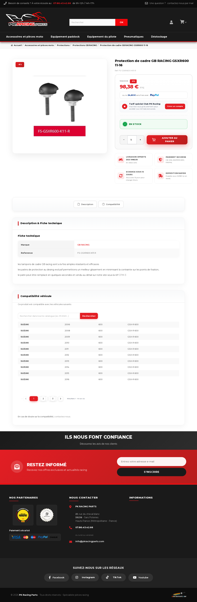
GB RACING (83, 244)
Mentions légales (143, 519)
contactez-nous (62, 416)
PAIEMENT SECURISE (176, 157)
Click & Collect (142, 533)
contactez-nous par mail (180, 3)
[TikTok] (113, 577)
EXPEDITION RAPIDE (176, 173)
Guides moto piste (144, 538)
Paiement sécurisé (144, 505)
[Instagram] (85, 577)
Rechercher (89, 316)
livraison (139, 514)
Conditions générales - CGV (149, 510)
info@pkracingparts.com (89, 541)
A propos (140, 528)
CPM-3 (122, 275)
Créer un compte (175, 106)
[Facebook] (56, 578)
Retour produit (142, 524)
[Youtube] (140, 578)
